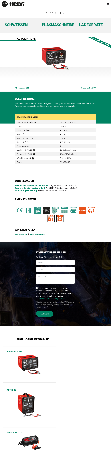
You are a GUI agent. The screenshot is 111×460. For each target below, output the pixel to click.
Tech (55, 457)
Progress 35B (22, 88)
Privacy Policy (53, 304)
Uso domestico (37, 234)
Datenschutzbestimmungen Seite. (51, 298)
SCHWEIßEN (16, 25)
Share (17, 110)
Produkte (27, 454)
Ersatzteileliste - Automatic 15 (30, 188)
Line (55, 454)
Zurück (19, 439)
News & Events (27, 457)
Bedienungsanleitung (26, 190)
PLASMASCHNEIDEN (59, 25)
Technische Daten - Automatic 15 (31, 185)
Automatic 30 (88, 88)
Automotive (21, 234)
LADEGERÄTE (91, 25)
